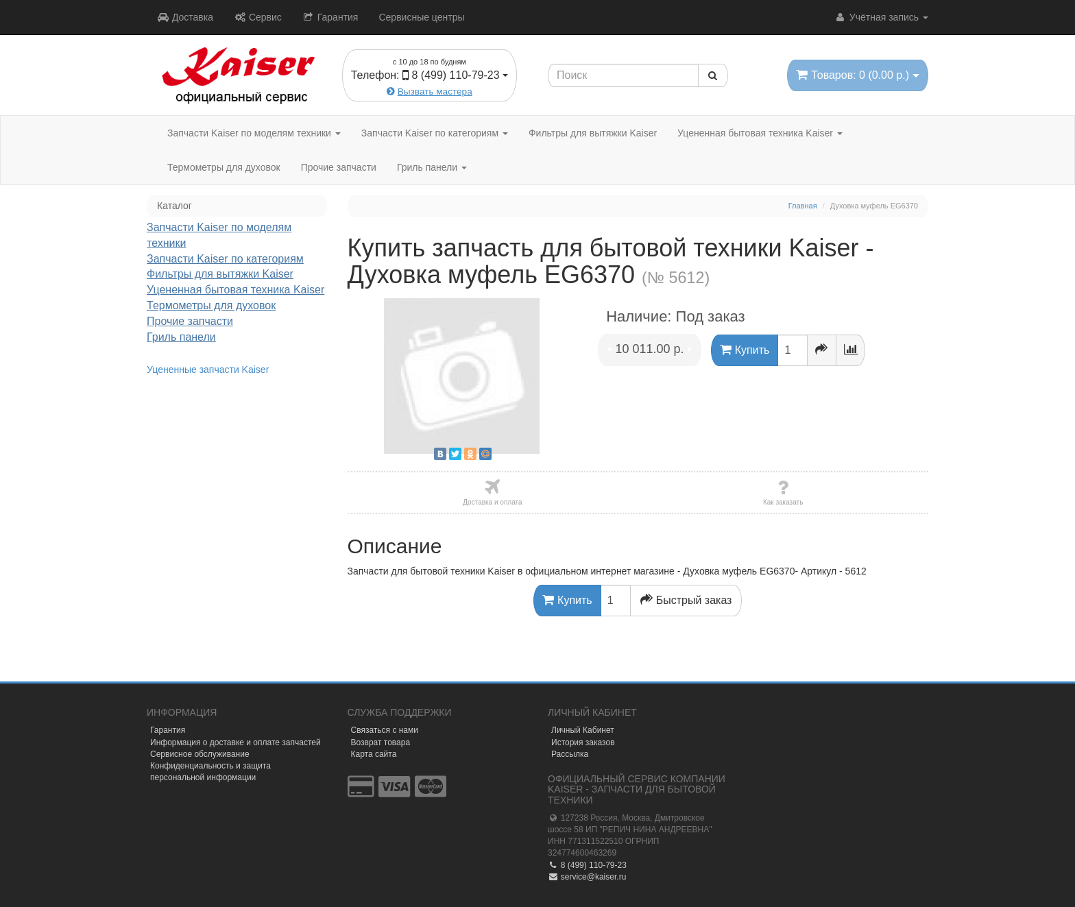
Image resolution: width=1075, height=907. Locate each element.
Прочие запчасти (338, 167)
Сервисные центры (421, 17)
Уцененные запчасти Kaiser (208, 369)
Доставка (185, 17)
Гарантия (330, 17)
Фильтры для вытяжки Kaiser (593, 133)
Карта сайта (374, 754)
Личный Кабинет (582, 730)
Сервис (258, 17)
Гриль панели (432, 167)
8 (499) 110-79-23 (587, 865)
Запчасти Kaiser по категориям (434, 133)
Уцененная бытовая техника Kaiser (760, 133)
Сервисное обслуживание (200, 754)
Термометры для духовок (223, 167)
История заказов (583, 742)
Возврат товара (381, 742)
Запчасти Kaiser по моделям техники (254, 133)
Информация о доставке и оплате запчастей (235, 742)
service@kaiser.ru (587, 877)
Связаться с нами (384, 730)
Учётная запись (881, 17)
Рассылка (569, 754)
